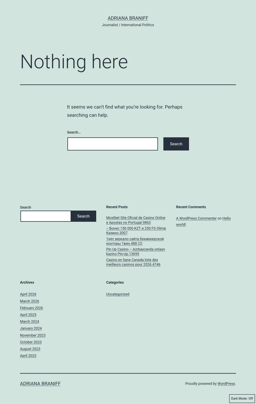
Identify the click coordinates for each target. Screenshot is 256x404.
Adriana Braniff (128, 18)
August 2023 (30, 349)
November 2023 (33, 335)
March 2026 (29, 301)
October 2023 (31, 342)
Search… (74, 132)
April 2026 (28, 294)
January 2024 (31, 328)
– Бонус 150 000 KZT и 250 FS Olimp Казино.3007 (136, 230)
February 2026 (31, 308)
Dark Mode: (242, 398)
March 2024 (29, 321)
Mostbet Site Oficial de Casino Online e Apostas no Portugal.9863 (135, 220)
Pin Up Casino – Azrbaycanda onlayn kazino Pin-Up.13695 (135, 251)
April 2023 (28, 356)
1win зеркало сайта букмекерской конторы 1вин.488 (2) (135, 241)
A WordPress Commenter (196, 218)
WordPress (226, 383)
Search (25, 207)
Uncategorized (117, 294)
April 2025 (28, 315)
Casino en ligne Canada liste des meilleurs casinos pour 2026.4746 (133, 262)
